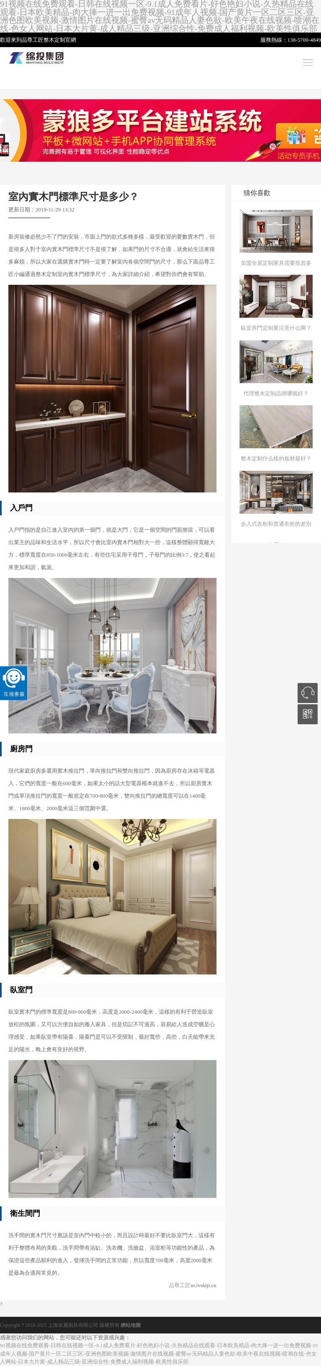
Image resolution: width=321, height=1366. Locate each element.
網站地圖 (131, 1325)
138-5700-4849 (304, 40)
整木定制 (54, 40)
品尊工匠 (180, 1285)
